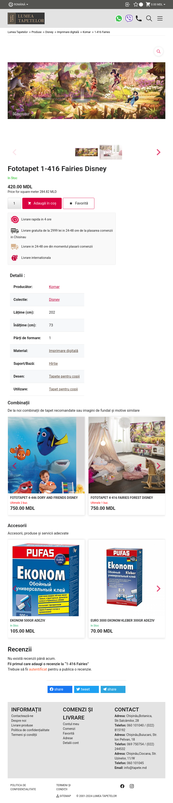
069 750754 (135, 744)
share (56, 689)
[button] (86, 152)
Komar (54, 287)
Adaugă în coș (42, 203)
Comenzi (69, 728)
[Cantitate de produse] (14, 203)
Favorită (68, 733)
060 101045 (135, 763)
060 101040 (135, 725)
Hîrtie (53, 363)
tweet (83, 689)
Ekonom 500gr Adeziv (27, 620)
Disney (54, 299)
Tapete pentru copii (64, 376)
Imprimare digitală (63, 351)
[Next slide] (158, 152)
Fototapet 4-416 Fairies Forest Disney (122, 497)
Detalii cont (71, 743)
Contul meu (71, 724)
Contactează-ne (22, 716)
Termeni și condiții (24, 735)
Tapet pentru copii (63, 389)
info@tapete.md (135, 768)
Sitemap (63, 796)
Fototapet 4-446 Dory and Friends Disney (44, 497)
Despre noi (18, 720)
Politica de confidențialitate (30, 730)
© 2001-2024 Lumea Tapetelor (96, 796)
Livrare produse (22, 725)
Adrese (68, 738)
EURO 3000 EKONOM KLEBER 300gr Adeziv (123, 620)
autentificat (38, 669)
